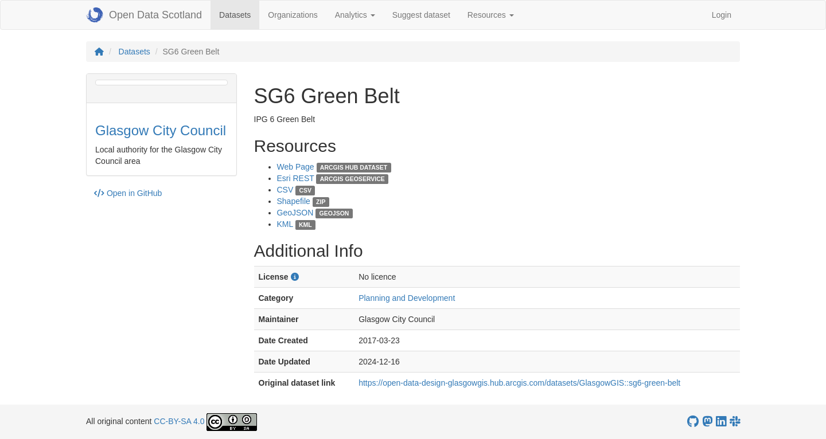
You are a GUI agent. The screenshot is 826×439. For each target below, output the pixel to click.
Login (721, 14)
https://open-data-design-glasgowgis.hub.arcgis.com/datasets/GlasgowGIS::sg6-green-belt (519, 382)
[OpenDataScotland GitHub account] (693, 421)
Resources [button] (490, 14)
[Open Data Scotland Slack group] (735, 421)
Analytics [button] (355, 14)
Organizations (292, 14)
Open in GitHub (128, 193)
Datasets (239, 14)
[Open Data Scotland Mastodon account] (707, 421)
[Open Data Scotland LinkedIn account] (721, 421)
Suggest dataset (421, 14)
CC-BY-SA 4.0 (179, 421)
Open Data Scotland (144, 14)
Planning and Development (407, 298)
